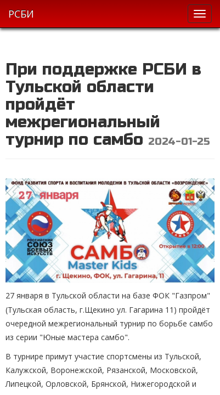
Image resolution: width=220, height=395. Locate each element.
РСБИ (21, 13)
